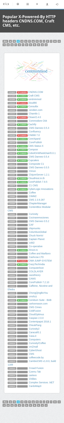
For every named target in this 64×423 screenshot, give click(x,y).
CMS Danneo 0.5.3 (39, 128)
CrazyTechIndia (36, 264)
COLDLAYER (36, 271)
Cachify (32, 124)
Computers (34, 339)
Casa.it (32, 336)
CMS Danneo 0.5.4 (39, 156)
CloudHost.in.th (36, 178)
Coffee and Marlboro (40, 253)
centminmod (34, 99)
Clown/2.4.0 (34, 117)
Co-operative (35, 246)
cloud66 (32, 102)
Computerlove (36, 267)
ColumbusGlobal (38, 232)
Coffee (32, 192)
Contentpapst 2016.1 (40, 321)
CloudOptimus (36, 314)
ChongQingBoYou (38, 292)
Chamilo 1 (34, 113)
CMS (31, 354)
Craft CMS (33, 95)
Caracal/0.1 (35, 332)
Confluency (35, 131)
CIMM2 (33, 196)
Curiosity (33, 214)
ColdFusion (35, 310)
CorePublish (35, 142)
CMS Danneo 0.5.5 (39, 167)
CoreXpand (34, 138)
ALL (5, 41)
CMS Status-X (36, 146)
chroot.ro (33, 250)
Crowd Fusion (36, 368)
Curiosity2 (34, 328)
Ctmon (32, 171)
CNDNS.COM (35, 92)
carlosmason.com (38, 303)
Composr (33, 149)
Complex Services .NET (41, 382)
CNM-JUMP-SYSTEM (40, 260)
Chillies (33, 379)
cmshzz (33, 296)
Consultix (33, 106)
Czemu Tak (35, 371)
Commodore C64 (38, 120)
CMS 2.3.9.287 (37, 199)
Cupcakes (33, 160)
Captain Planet (37, 239)
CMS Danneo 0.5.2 (39, 221)
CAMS (32, 278)
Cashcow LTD (36, 257)
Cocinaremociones (39, 217)
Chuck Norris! (36, 235)
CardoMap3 (35, 386)
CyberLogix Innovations (40, 189)
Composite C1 (36, 163)
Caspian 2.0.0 (36, 318)
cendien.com (35, 110)
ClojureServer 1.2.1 (39, 174)
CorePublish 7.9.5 (37, 181)
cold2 (31, 242)
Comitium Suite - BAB (39, 300)
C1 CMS (33, 185)
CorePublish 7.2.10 (39, 282)
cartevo (33, 375)
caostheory (34, 275)
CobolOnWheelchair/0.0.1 (42, 153)
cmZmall (33, 346)
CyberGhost (35, 350)
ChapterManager (38, 203)
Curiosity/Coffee (37, 343)
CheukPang (35, 325)
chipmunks (34, 228)
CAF (31, 224)
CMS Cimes (35, 307)
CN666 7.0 (34, 135)
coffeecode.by (36, 357)
